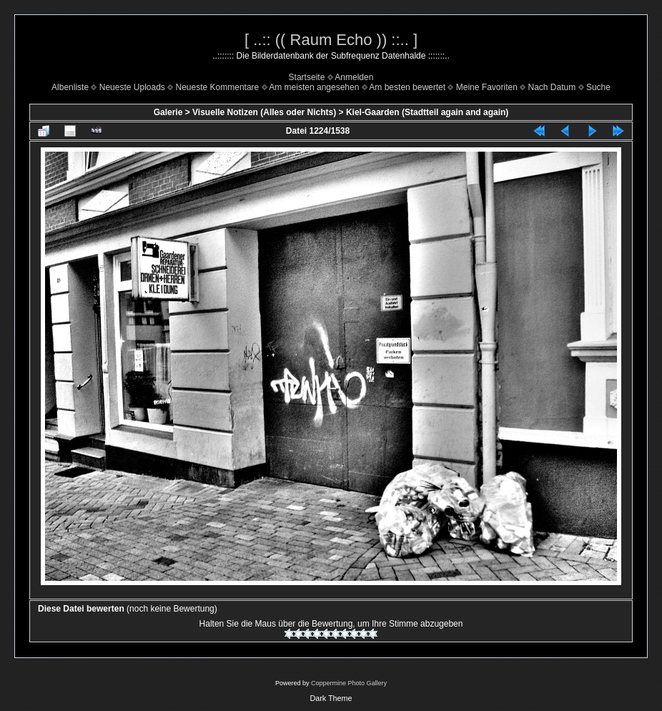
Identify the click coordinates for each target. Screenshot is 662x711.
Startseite (307, 77)
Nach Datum (552, 87)
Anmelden (354, 77)
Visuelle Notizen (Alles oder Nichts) (264, 112)
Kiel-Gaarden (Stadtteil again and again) (427, 112)
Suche (598, 87)
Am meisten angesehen (314, 87)
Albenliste (70, 87)
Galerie (168, 112)
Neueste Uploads (132, 87)
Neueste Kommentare (218, 87)
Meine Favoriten (487, 87)
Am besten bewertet (407, 87)
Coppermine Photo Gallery (349, 683)
